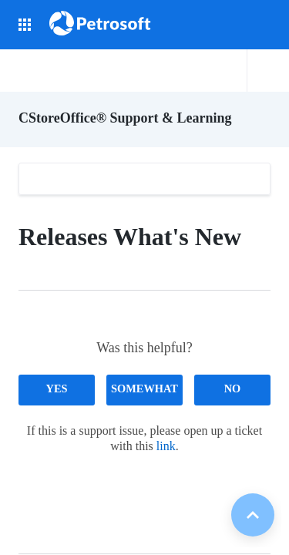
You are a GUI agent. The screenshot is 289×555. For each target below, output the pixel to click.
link (166, 445)
